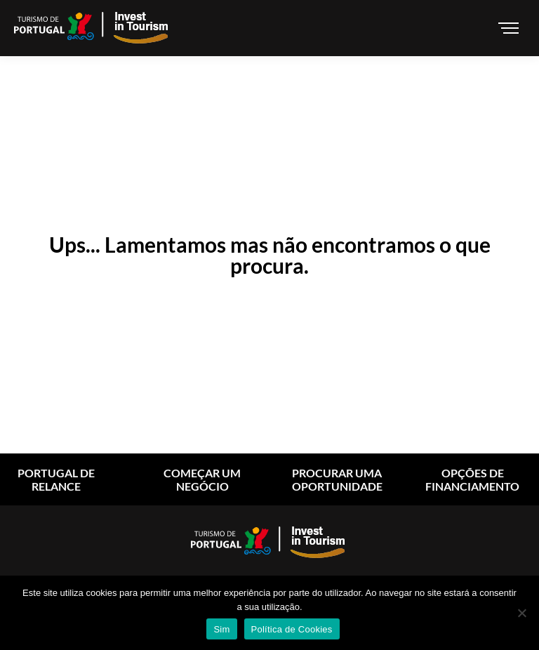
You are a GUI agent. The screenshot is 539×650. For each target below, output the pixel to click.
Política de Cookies (292, 629)
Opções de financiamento (472, 479)
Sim (221, 629)
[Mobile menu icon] (511, 28)
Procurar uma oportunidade (337, 479)
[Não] (521, 613)
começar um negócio (202, 479)
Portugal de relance (56, 479)
